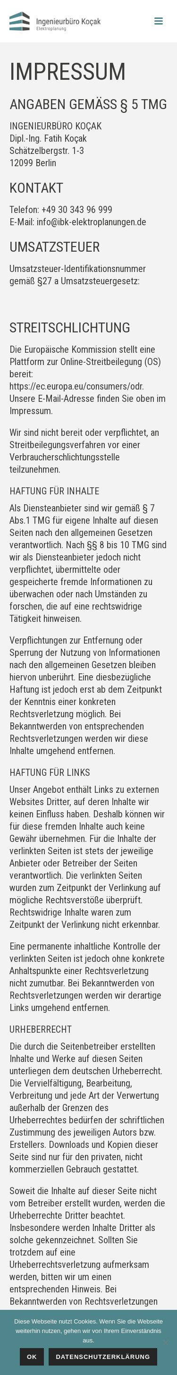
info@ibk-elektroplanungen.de (91, 222)
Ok (32, 1356)
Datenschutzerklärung (103, 1356)
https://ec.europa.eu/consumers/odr (75, 386)
